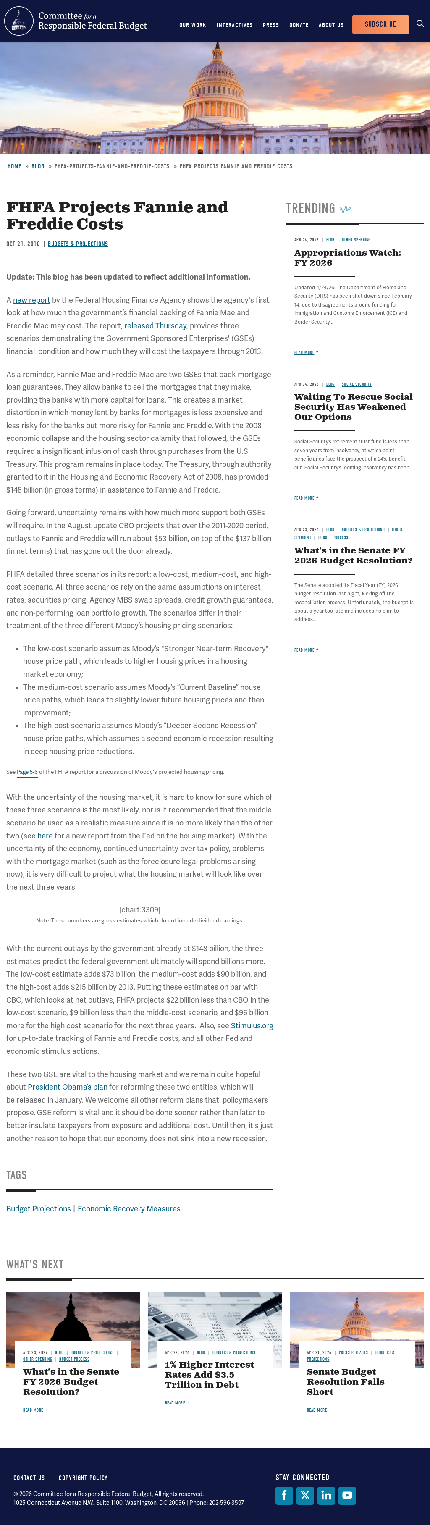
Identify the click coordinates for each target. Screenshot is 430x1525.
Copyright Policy (83, 1478)
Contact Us (29, 1478)
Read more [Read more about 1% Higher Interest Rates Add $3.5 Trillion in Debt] (175, 1403)
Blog (38, 166)
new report (31, 300)
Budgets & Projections (78, 244)
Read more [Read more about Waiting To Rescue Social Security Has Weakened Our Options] (304, 498)
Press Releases (353, 1352)
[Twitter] (305, 1496)
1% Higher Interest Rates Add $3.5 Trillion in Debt (209, 1375)
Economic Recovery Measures (129, 1208)
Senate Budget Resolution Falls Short (346, 1382)
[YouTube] (347, 1496)
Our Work (193, 25)
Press (271, 25)
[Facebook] (284, 1496)
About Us (331, 25)
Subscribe (380, 24)
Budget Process (333, 537)
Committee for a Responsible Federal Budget (75, 21)
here (46, 836)
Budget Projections (38, 1208)
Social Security (357, 384)
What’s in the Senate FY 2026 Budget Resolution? (353, 556)
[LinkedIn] (326, 1496)
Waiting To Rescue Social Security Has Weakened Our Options (353, 407)
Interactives (235, 25)
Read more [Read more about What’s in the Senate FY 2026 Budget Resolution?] (304, 650)
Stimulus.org (252, 1025)
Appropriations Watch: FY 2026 (347, 258)
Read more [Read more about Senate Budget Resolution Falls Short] (317, 1410)
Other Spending (356, 240)
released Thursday (155, 325)
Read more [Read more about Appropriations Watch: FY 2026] (304, 352)
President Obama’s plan (68, 1087)
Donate (299, 25)
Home (14, 166)
